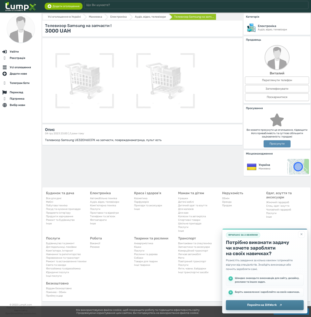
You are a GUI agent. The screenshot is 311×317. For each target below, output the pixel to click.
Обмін (225, 198)
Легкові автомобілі (189, 254)
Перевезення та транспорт (63, 257)
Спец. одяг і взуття (277, 205)
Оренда (226, 201)
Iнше (49, 223)
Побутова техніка (56, 205)
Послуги (95, 208)
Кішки (137, 246)
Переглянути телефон (277, 80)
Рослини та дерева (145, 254)
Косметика (140, 198)
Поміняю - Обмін (56, 292)
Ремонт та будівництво (60, 219)
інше (269, 216)
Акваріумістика (143, 243)
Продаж (227, 205)
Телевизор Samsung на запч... (194, 16)
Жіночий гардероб (277, 202)
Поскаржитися (277, 97)
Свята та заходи (56, 264)
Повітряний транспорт (192, 261)
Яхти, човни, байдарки (192, 268)
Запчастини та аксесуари (194, 246)
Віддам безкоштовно (59, 288)
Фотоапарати (98, 219)
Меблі (49, 201)
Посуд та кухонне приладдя (63, 208)
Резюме (95, 246)
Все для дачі (53, 198)
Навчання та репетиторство (63, 254)
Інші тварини (142, 264)
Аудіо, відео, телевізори (104, 201)
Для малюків (186, 208)
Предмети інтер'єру (58, 212)
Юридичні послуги (57, 272)
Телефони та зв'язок (102, 216)
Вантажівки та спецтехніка (195, 243)
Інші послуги (54, 275)
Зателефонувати (277, 88)
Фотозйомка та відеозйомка (63, 268)
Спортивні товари (189, 219)
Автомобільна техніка (103, 198)
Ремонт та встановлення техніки (66, 261)
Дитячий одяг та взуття (192, 205)
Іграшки (183, 198)
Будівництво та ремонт (60, 243)
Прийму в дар (54, 295)
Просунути (277, 143)
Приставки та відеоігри (104, 212)
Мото (181, 257)
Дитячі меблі (186, 201)
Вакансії (95, 243)
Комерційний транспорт (193, 250)
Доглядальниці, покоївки (61, 246)
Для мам (183, 212)
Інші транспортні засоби (193, 272)
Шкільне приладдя (189, 223)
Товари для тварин (146, 261)
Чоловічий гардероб (278, 209)
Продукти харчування (59, 216)
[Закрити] (301, 234)
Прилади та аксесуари (148, 205)
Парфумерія (141, 201)
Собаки (138, 257)
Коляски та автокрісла (192, 216)
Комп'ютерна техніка (103, 205)
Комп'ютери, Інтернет (59, 250)
